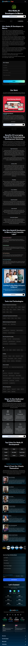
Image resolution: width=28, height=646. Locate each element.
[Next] (15, 129)
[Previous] (13, 129)
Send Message (14, 579)
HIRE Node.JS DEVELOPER (13, 16)
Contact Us (13, 124)
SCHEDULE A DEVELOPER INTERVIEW (13, 436)
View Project (13, 121)
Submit (14, 81)
